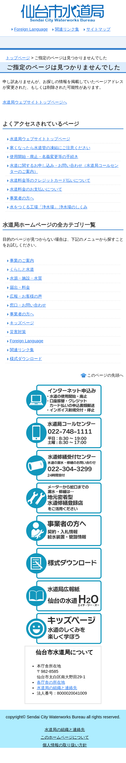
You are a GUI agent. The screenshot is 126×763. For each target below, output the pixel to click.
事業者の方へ (22, 198)
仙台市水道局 (63, 13)
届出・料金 (20, 287)
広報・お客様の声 (26, 296)
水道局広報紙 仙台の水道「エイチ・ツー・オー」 (63, 595)
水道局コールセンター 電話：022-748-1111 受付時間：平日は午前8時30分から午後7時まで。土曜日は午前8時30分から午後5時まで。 (63, 432)
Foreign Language (26, 341)
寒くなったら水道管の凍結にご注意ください (50, 147)
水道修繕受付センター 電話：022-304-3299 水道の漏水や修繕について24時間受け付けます (63, 465)
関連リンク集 (67, 29)
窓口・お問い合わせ (28, 305)
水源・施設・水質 (26, 278)
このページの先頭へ (105, 375)
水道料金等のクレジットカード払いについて (50, 180)
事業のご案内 (22, 260)
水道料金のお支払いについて (36, 189)
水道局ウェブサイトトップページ (40, 139)
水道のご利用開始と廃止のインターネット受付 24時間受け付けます (63, 400)
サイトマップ (98, 29)
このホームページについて (65, 737)
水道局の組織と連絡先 (57, 687)
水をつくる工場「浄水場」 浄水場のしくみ (48, 207)
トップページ (18, 58)
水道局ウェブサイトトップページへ (35, 102)
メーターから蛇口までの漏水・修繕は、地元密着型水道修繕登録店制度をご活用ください (63, 498)
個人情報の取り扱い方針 (65, 745)
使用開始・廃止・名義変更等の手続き (44, 156)
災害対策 (18, 331)
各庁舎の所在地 (51, 682)
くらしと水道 (22, 269)
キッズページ (22, 323)
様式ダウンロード (26, 358)
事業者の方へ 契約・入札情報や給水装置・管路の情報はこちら (63, 530)
